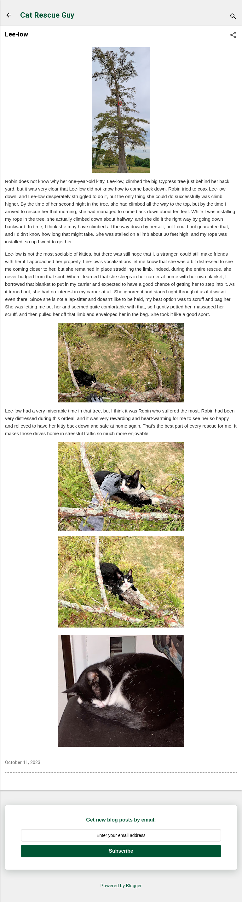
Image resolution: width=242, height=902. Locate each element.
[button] (233, 35)
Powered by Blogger (121, 885)
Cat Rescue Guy (47, 15)
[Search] (233, 17)
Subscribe (121, 851)
